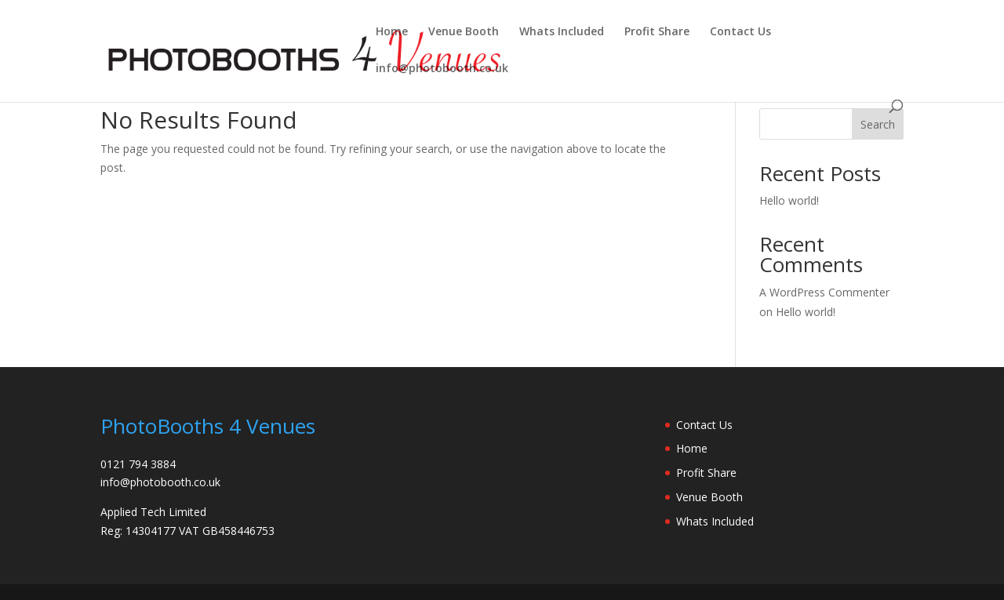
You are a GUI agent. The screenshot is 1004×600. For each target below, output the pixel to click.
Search (877, 124)
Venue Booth (463, 32)
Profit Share (656, 32)
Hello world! (789, 200)
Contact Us (740, 32)
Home (392, 32)
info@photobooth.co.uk (442, 69)
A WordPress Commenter (824, 292)
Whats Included (561, 32)
